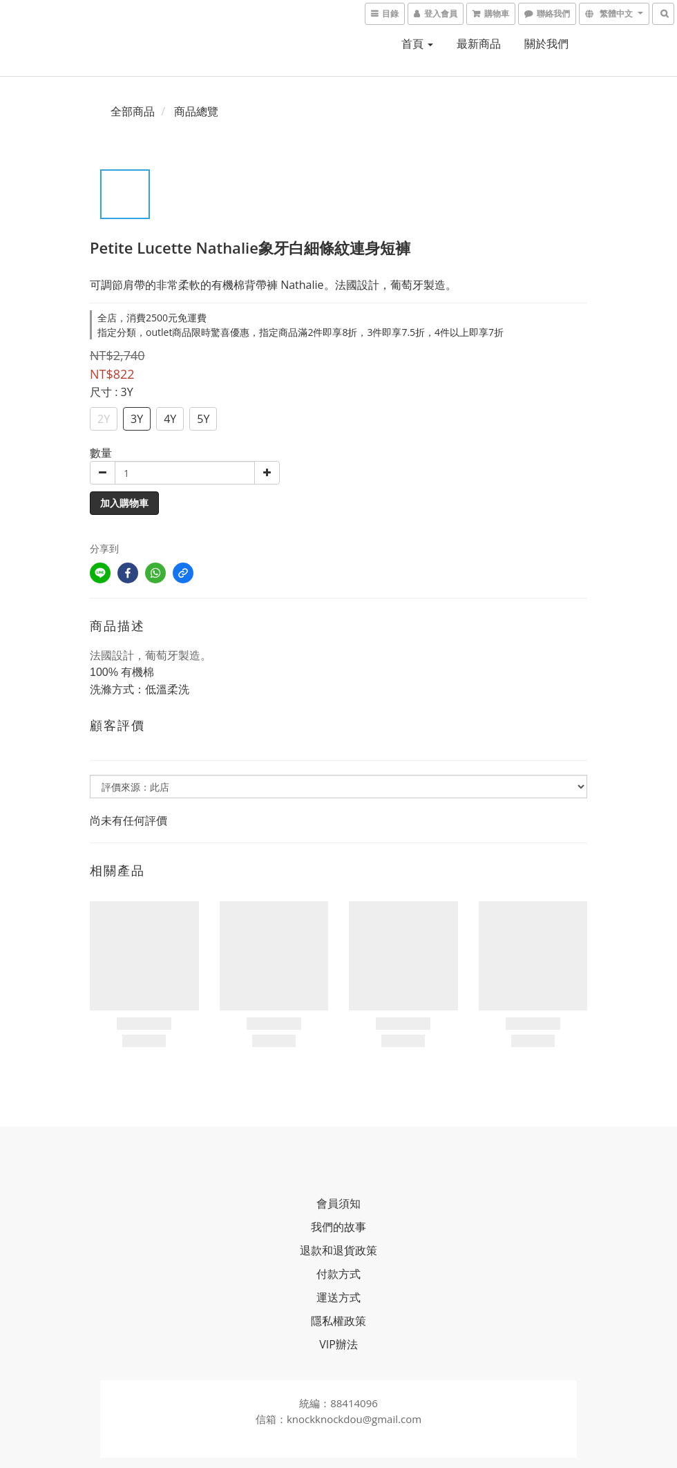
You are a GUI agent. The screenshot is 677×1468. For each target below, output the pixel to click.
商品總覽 (196, 111)
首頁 (417, 43)
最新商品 (479, 43)
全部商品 (133, 111)
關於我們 (546, 43)
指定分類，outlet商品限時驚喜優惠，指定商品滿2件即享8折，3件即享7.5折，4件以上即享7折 (300, 332)
